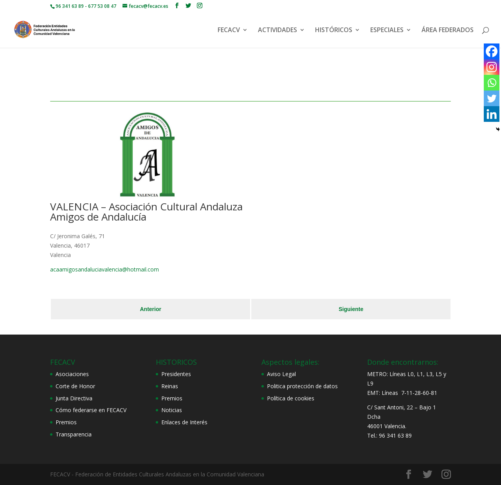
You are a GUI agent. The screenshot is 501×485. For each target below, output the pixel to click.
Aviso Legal (281, 374)
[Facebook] (491, 51)
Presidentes (176, 374)
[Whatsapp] (491, 82)
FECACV (229, 30)
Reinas (169, 386)
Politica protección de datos (302, 386)
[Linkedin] (491, 114)
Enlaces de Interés (184, 422)
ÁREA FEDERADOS (448, 30)
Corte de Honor (75, 386)
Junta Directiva (74, 398)
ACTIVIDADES (277, 30)
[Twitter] (491, 98)
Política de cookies (290, 398)
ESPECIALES (387, 30)
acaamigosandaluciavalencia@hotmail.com (104, 269)
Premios (66, 422)
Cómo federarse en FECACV (91, 410)
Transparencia (74, 434)
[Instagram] (491, 67)
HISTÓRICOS (333, 30)
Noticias (171, 410)
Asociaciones (72, 374)
